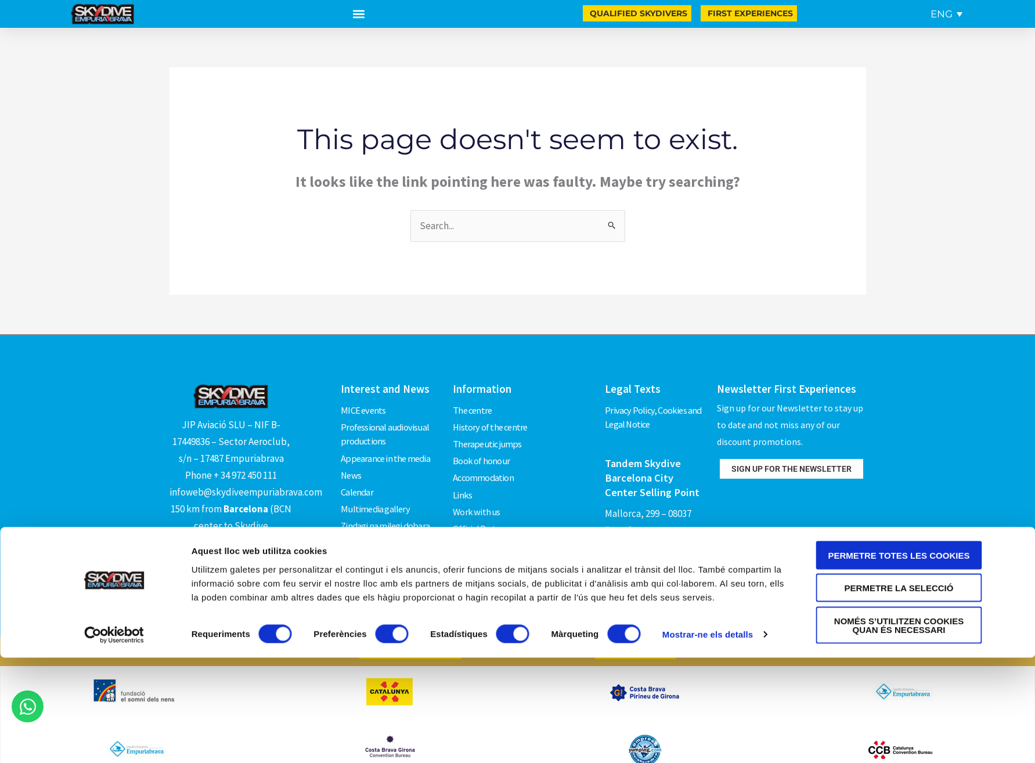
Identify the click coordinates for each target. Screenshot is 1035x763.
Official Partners (482, 512)
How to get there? (231, 563)
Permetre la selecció (899, 694)
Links (462, 482)
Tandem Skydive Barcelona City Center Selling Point (653, 475)
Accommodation (484, 467)
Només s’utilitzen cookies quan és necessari (899, 730)
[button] (358, 14)
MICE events (364, 408)
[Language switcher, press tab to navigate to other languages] (946, 14)
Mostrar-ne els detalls (707, 740)
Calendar (357, 482)
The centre (473, 408)
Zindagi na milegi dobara (386, 512)
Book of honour (481, 453)
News (351, 467)
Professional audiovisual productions (386, 431)
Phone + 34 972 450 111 (231, 475)
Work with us (476, 497)
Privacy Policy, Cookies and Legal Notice (654, 416)
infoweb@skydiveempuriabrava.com (246, 492)
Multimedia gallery (376, 497)
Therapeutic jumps (489, 438)
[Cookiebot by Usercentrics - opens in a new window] (114, 740)
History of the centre (491, 423)
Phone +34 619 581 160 (650, 543)
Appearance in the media (387, 453)
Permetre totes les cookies (899, 661)
